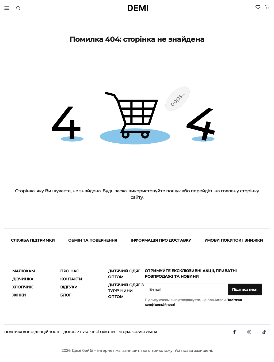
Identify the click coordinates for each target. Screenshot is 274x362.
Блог (65, 295)
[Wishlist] (258, 7)
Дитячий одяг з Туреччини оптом (126, 291)
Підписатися (244, 289)
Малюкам (23, 271)
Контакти (71, 279)
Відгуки (69, 287)
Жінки (19, 295)
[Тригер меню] (6, 8)
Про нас (69, 271)
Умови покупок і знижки (233, 240)
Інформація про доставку (161, 240)
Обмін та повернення (92, 240)
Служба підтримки (33, 240)
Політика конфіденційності (31, 332)
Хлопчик (22, 287)
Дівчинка (22, 279)
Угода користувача (138, 332)
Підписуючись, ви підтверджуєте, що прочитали (193, 302)
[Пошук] (18, 8)
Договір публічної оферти (89, 332)
